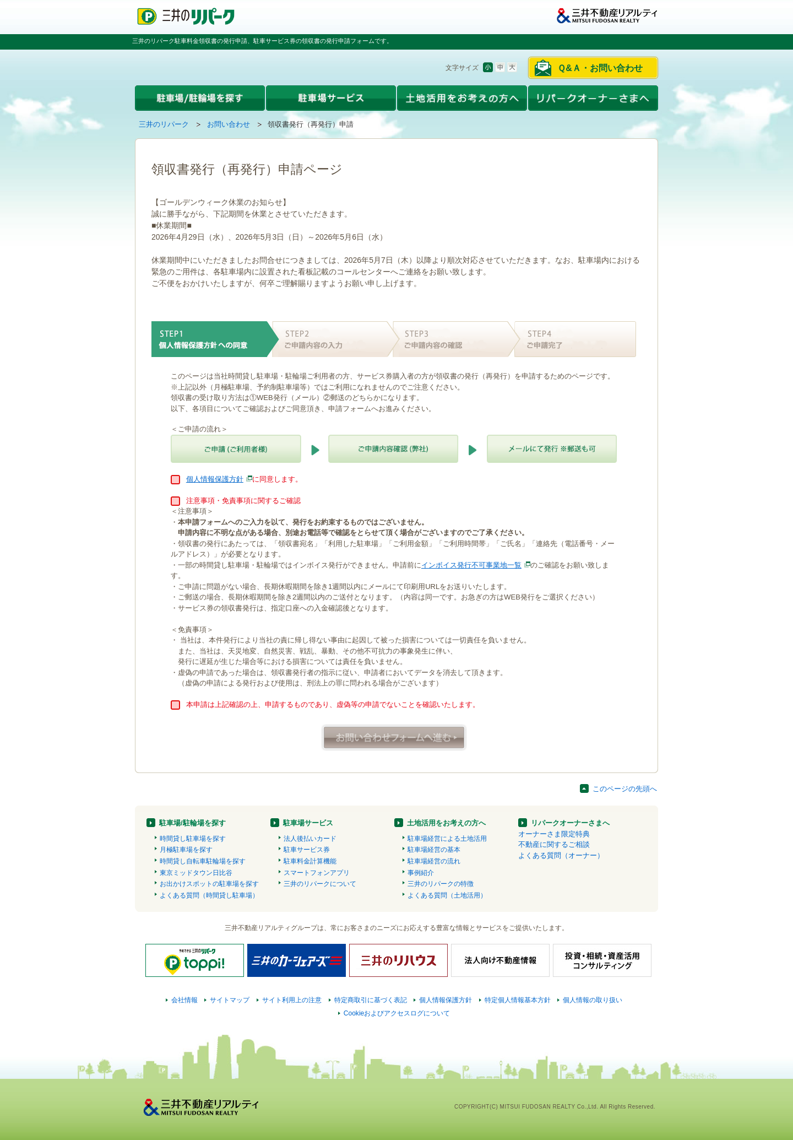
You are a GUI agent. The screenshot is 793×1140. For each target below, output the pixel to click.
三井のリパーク (164, 124)
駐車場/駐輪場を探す (192, 823)
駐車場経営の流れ (434, 861)
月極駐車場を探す (186, 849)
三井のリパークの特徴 (441, 884)
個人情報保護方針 (214, 479)
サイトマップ (229, 1000)
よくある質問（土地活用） (447, 895)
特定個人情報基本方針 (518, 1000)
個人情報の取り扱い (592, 1000)
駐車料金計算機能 (310, 861)
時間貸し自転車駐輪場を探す (203, 861)
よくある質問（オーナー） (561, 855)
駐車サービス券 (307, 849)
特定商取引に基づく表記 (370, 1000)
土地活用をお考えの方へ (446, 823)
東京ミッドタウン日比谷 (196, 873)
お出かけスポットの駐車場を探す (209, 884)
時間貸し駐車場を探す (193, 838)
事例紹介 (421, 873)
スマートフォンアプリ (317, 873)
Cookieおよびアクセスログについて (397, 1013)
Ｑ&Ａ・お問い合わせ (600, 68)
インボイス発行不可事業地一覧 (471, 565)
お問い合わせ (228, 124)
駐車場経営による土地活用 (447, 838)
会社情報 (184, 1000)
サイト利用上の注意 (292, 1000)
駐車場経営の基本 (434, 849)
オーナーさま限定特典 (554, 834)
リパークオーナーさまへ (570, 823)
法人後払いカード (310, 838)
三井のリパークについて (320, 884)
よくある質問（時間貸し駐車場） (209, 895)
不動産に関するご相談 (554, 844)
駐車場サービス (308, 823)
